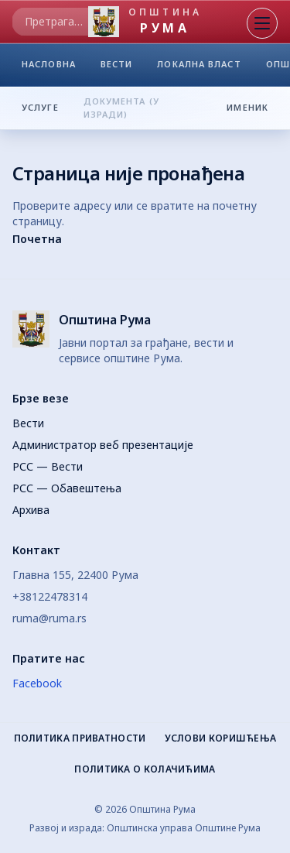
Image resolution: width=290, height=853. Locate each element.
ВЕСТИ (117, 67)
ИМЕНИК (252, 107)
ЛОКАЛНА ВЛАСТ (199, 67)
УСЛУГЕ (40, 107)
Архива (30, 509)
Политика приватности (80, 738)
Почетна (37, 238)
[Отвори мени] (262, 23)
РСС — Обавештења (66, 488)
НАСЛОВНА (49, 67)
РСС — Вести (47, 466)
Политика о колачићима (144, 769)
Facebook (37, 683)
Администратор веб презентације (102, 444)
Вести (28, 423)
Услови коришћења (221, 738)
